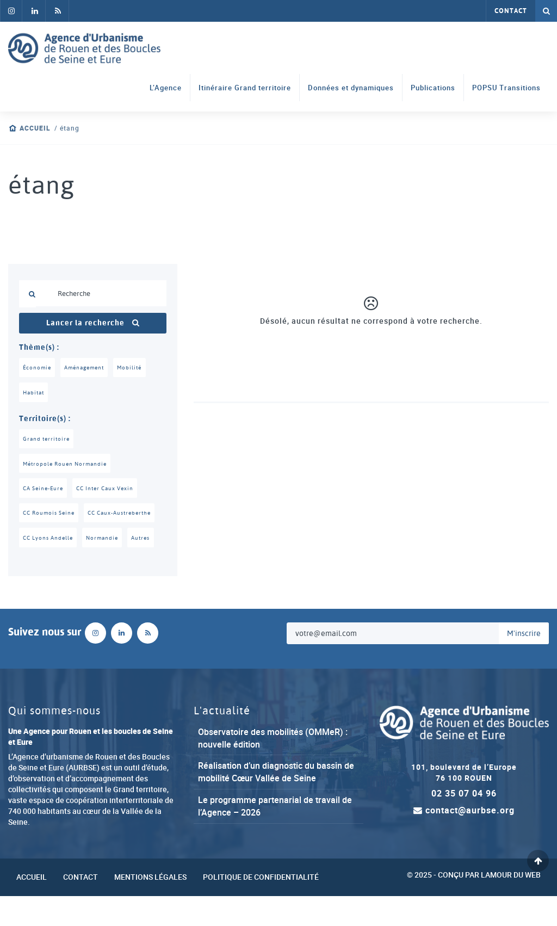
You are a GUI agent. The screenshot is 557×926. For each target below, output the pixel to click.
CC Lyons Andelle (50, 567)
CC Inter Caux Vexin (112, 490)
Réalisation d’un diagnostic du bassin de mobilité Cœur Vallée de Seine (276, 801)
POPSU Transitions (506, 88)
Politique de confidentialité (261, 907)
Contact (510, 11)
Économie (38, 368)
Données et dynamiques (351, 88)
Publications (433, 88)
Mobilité (136, 368)
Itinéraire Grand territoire (245, 88)
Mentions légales (150, 907)
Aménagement (88, 368)
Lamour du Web (511, 904)
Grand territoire (48, 440)
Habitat (35, 393)
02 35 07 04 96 (464, 823)
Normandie (107, 567)
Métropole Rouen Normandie (68, 465)
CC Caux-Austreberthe (58, 541)
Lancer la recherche (93, 323)
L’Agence (166, 88)
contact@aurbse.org (464, 840)
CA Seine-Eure (45, 490)
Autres (148, 567)
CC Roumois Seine (51, 516)
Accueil (35, 128)
